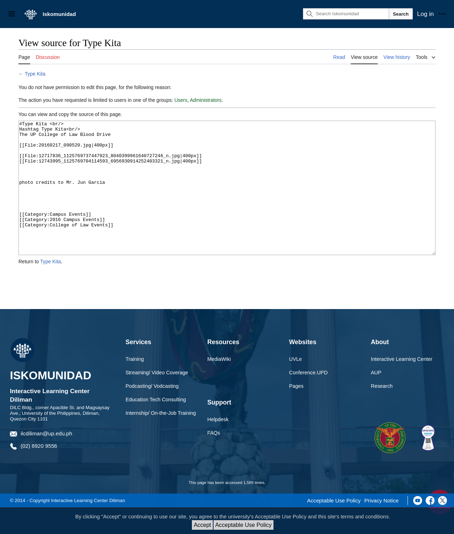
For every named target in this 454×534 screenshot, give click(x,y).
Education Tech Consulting (156, 426)
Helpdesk (218, 446)
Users (181, 100)
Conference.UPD (308, 399)
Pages (296, 412)
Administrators (205, 100)
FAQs (213, 459)
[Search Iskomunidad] (346, 14)
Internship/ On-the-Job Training (161, 439)
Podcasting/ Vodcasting (152, 412)
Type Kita (35, 74)
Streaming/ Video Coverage (157, 399)
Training (135, 386)
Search (401, 14)
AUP (376, 399)
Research (382, 412)
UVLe (295, 386)
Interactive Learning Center (402, 386)
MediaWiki (219, 386)
